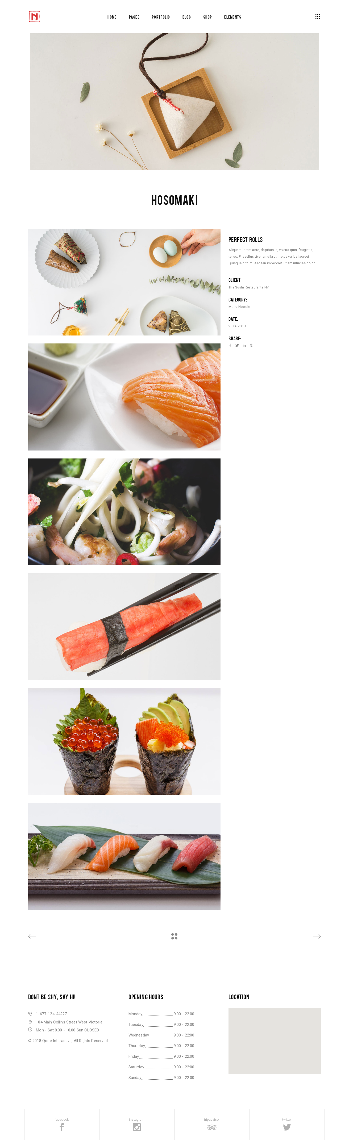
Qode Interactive (57, 1040)
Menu (232, 307)
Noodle (244, 307)
